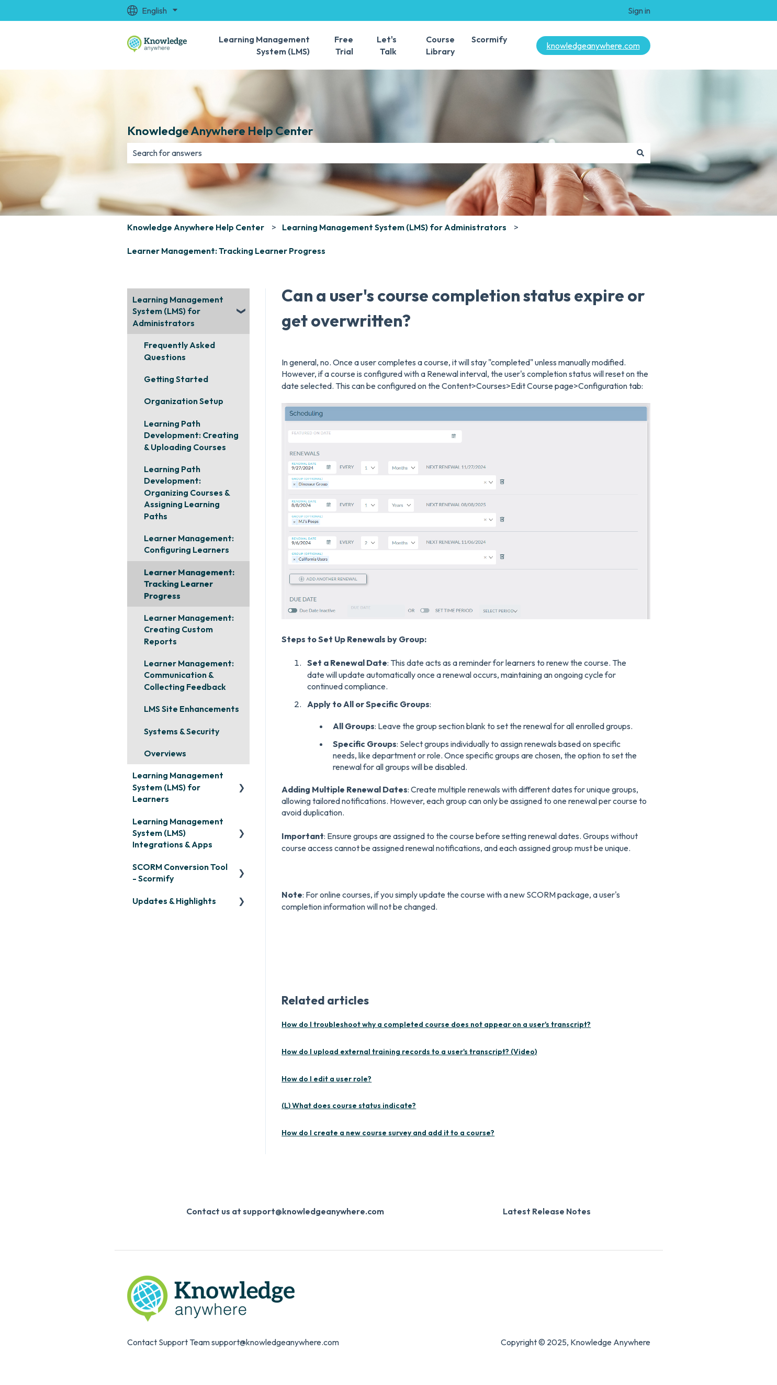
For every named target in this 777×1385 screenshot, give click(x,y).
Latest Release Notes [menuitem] (547, 1211)
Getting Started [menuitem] (176, 379)
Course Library (440, 45)
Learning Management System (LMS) (264, 45)
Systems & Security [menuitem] (181, 731)
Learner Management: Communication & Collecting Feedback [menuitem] (189, 675)
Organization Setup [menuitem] (183, 401)
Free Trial (343, 45)
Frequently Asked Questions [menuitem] (179, 351)
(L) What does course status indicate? (348, 1105)
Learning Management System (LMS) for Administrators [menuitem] (177, 311)
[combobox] (378, 153)
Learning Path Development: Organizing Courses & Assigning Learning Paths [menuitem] (187, 492)
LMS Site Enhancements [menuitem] (191, 708)
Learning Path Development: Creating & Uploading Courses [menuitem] (191, 435)
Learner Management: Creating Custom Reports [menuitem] (189, 629)
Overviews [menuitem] (165, 753)
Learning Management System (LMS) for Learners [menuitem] (177, 787)
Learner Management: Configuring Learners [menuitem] (189, 544)
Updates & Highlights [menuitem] (174, 901)
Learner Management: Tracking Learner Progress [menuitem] (189, 584)
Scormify (489, 39)
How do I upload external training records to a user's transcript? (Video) (409, 1051)
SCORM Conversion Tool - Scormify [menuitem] (180, 873)
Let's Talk (387, 45)
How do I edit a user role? (326, 1079)
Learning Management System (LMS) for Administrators (394, 227)
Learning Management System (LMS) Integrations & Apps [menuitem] (177, 833)
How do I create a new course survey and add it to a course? (387, 1132)
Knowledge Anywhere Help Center (220, 130)
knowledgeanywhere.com (593, 45)
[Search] (640, 153)
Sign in (639, 10)
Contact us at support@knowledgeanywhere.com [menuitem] (285, 1211)
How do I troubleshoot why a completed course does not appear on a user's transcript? (436, 1024)
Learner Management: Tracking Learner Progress (226, 250)
